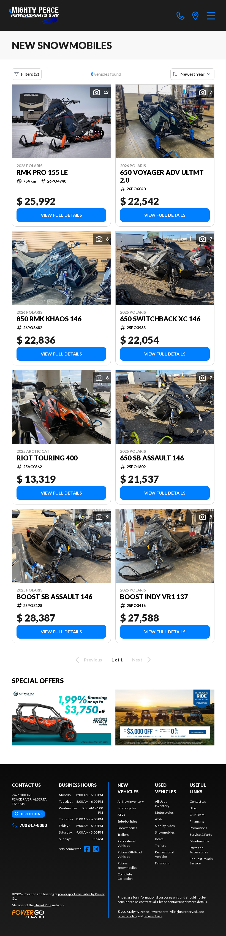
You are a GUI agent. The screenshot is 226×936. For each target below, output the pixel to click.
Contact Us (198, 801)
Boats (159, 839)
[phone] (180, 15)
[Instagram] (95, 849)
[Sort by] (192, 74)
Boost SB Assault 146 (54, 597)
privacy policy (127, 916)
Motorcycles (127, 808)
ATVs (121, 815)
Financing (162, 863)
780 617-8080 (29, 825)
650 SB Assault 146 (152, 458)
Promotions (198, 828)
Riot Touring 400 (47, 458)
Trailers (123, 834)
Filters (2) (26, 74)
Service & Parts (201, 834)
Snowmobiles (127, 828)
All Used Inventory (162, 803)
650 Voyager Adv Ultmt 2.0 (162, 176)
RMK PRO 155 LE (42, 172)
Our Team (197, 815)
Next (142, 659)
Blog (193, 808)
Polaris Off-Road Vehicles (130, 854)
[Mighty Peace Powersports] (34, 15)
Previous (87, 659)
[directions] (195, 15)
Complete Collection (125, 876)
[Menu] (211, 15)
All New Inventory (131, 801)
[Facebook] (87, 849)
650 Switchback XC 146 (160, 319)
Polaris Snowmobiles (127, 865)
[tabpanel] (81, 817)
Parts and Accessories (199, 850)
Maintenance (199, 841)
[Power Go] (60, 914)
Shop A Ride (42, 905)
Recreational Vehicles (127, 843)
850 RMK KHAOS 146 (49, 319)
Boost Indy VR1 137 (154, 597)
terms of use (153, 916)
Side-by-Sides (127, 821)
